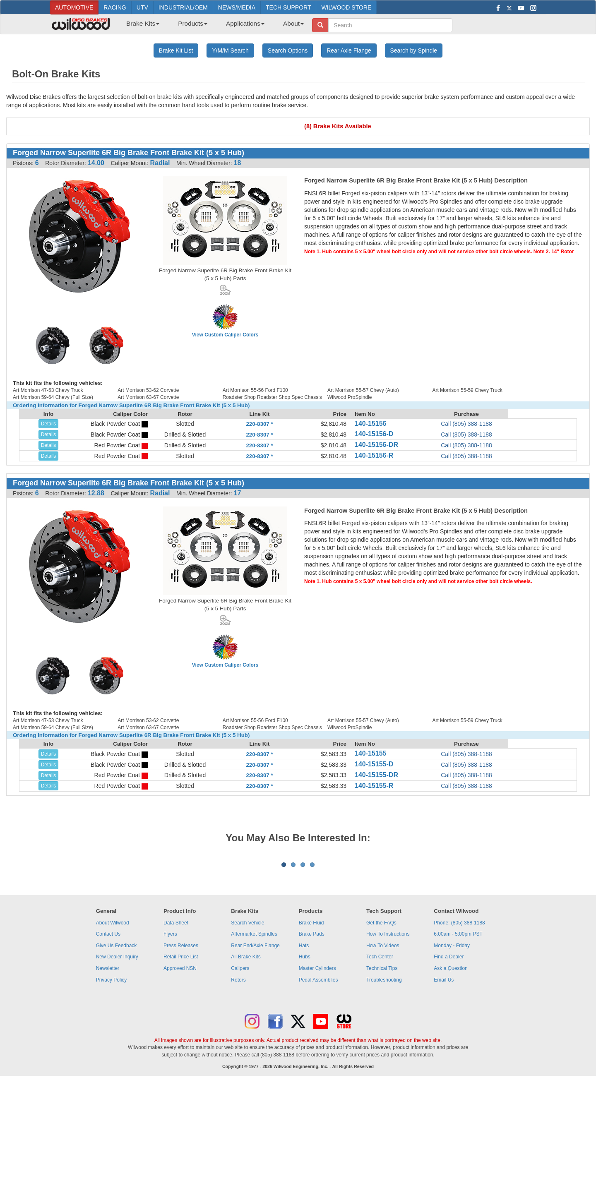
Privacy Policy (111, 1082)
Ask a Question (450, 1071)
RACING (114, 7)
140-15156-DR (376, 444)
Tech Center (379, 1059)
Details (48, 424)
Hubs (304, 1059)
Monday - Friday (452, 1048)
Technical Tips (381, 1071)
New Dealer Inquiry (117, 1059)
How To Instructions (388, 1036)
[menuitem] (140, 26)
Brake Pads (311, 1036)
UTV (142, 7)
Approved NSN (180, 1071)
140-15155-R (374, 785)
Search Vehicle (247, 1025)
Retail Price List (180, 1059)
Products (192, 23)
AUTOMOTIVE (74, 7)
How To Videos (382, 1048)
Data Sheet (175, 1025)
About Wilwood (112, 1025)
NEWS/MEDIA (236, 7)
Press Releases (180, 1048)
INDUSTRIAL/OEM (183, 7)
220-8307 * (259, 424)
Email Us (444, 1082)
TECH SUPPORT (288, 7)
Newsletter (108, 1071)
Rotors (238, 1082)
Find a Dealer (449, 1059)
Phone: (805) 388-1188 (459, 1025)
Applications (245, 23)
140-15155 (371, 753)
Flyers (170, 1036)
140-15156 (371, 423)
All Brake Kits (245, 1059)
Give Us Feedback (116, 1048)
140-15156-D (374, 433)
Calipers (240, 1071)
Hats (304, 1048)
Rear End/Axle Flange (255, 1048)
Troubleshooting (384, 1082)
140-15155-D (374, 764)
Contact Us (108, 1036)
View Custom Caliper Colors (225, 335)
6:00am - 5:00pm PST (458, 1036)
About (293, 23)
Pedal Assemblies (318, 1082)
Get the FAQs (381, 1025)
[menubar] (212, 26)
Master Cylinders (317, 1071)
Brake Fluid (311, 1025)
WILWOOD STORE (346, 7)
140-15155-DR (376, 774)
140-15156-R (374, 455)
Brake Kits (142, 23)
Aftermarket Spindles (254, 1036)
